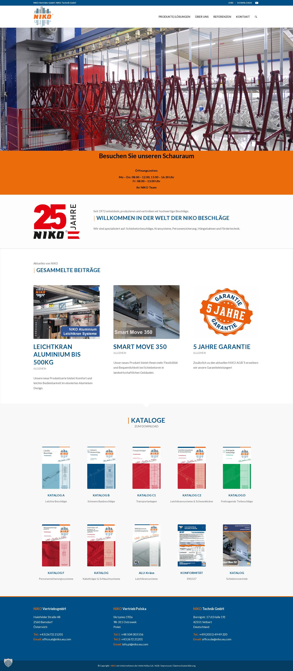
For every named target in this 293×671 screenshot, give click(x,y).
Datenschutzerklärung (184, 665)
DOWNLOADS (244, 2)
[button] (8, 663)
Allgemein (39, 368)
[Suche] (256, 17)
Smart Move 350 (140, 346)
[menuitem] (230, 3)
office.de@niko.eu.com (216, 639)
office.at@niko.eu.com (56, 639)
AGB (157, 665)
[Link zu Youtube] (257, 3)
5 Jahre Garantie (222, 346)
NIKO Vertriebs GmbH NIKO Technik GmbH (54, 2)
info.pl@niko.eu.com (135, 644)
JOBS (230, 2)
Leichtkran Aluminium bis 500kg (57, 354)
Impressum (166, 665)
